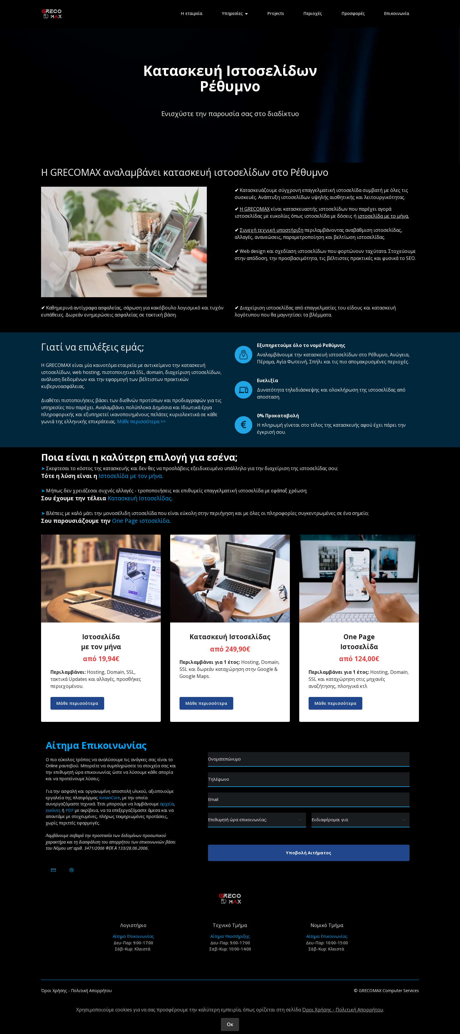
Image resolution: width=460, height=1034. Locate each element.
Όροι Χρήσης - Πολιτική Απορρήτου (76, 990)
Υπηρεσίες (232, 13)
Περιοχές (312, 13)
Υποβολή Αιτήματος (308, 853)
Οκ (230, 1024)
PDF (69, 810)
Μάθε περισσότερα (77, 703)
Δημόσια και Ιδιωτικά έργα (182, 407)
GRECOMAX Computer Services (389, 990)
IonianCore (109, 797)
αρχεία (167, 804)
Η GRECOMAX (255, 209)
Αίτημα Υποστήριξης (230, 936)
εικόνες (53, 810)
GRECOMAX (58, 365)
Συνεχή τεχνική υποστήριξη (271, 230)
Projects (275, 13)
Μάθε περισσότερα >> (141, 421)
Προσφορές (353, 13)
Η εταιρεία (191, 13)
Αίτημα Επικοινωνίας (133, 936)
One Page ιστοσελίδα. (141, 521)
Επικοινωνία (396, 13)
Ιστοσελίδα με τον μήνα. (131, 476)
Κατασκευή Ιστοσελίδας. (140, 498)
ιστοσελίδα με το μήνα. (383, 216)
